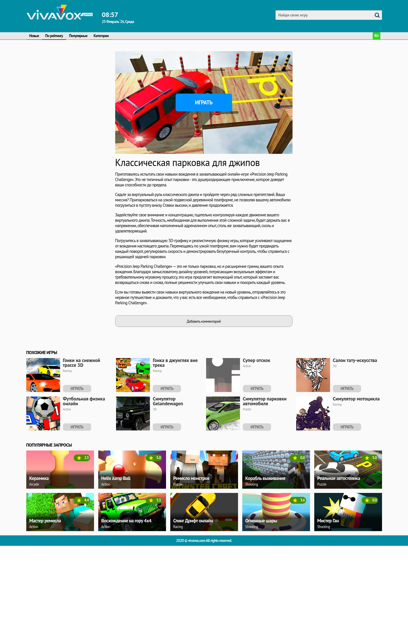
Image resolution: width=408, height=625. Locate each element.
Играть (204, 102)
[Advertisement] (68, 86)
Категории (101, 35)
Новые (34, 35)
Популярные (78, 35)
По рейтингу (54, 35)
